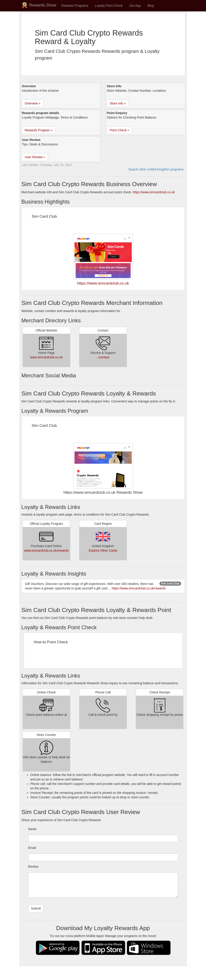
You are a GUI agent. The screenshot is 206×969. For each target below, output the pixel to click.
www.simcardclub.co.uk (46, 357)
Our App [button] (135, 5)
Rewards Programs (75, 5)
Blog (151, 5)
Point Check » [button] (119, 130)
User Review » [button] (35, 157)
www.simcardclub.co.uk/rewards (46, 550)
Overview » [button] (32, 103)
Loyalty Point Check (109, 5)
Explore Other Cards (103, 550)
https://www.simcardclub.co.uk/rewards (139, 588)
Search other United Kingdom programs (156, 169)
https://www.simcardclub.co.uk (154, 192)
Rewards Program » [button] (39, 130)
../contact (103, 357)
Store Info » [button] (118, 103)
